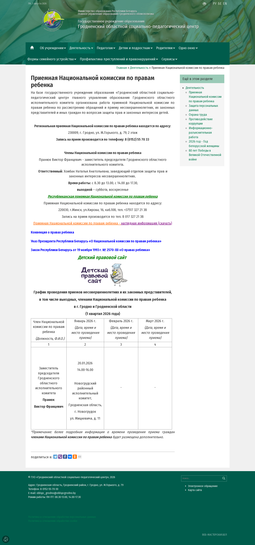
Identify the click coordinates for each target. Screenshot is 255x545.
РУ (214, 3)
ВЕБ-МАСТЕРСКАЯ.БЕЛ (214, 534)
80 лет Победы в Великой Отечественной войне (205, 155)
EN (225, 3)
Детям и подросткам (134, 48)
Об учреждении (51, 48)
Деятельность (80, 48)
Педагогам (105, 48)
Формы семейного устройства (50, 59)
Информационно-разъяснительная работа (201, 132)
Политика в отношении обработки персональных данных (62, 517)
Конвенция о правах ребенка (52, 232)
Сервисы (168, 59)
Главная (121, 68)
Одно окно (187, 48)
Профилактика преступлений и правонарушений (117, 59)
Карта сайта (195, 490)
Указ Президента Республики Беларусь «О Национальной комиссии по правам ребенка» (96, 241)
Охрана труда (198, 115)
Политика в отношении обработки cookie (52, 521)
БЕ (220, 3)
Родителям (164, 48)
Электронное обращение (203, 486)
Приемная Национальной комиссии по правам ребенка (205, 96)
